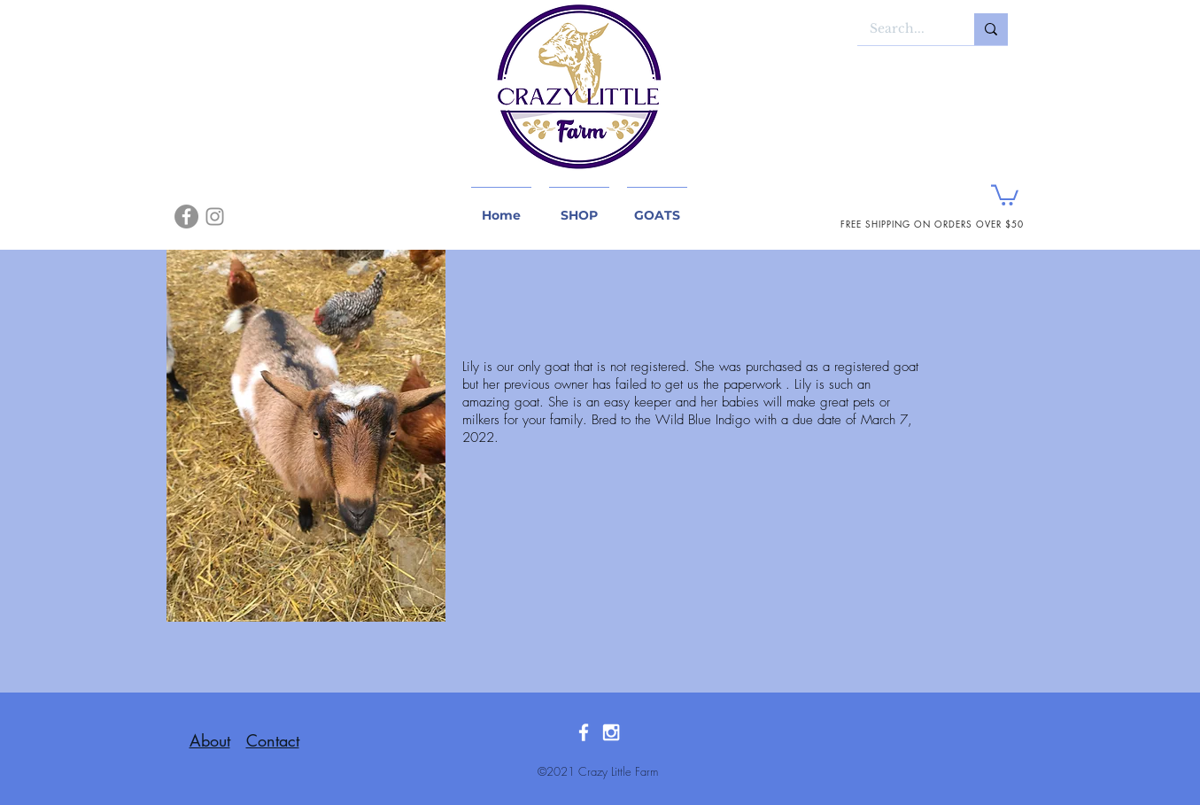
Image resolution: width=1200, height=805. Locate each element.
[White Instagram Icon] (611, 732)
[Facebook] (186, 216)
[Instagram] (215, 216)
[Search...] (903, 29)
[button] (1004, 193)
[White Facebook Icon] (583, 732)
